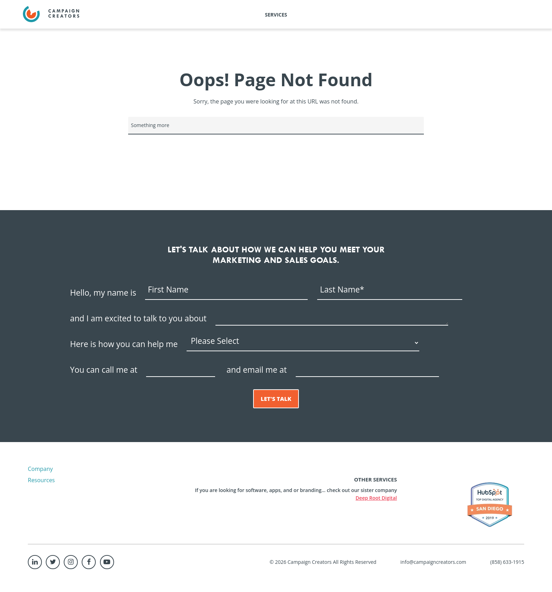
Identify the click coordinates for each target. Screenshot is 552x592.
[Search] (276, 125)
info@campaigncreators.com (433, 562)
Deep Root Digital (376, 498)
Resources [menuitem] (41, 480)
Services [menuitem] (276, 14)
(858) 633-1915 (507, 562)
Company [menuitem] (40, 469)
